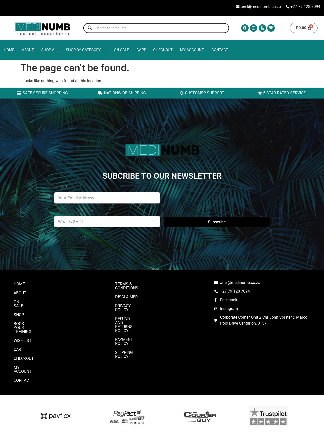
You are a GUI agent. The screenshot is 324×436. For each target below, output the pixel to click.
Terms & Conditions (135, 284)
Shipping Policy (131, 328)
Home (9, 50)
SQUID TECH (241, 427)
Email (59, 187)
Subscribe (217, 222)
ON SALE (121, 50)
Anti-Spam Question (72, 211)
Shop (19, 310)
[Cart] (304, 28)
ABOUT (28, 50)
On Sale (22, 302)
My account (192, 50)
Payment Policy (131, 319)
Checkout (163, 50)
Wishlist (23, 328)
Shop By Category (85, 50)
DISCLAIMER (126, 293)
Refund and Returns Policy (143, 310)
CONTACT (219, 50)
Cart (141, 50)
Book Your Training (34, 319)
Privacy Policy (130, 302)
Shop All (49, 50)
